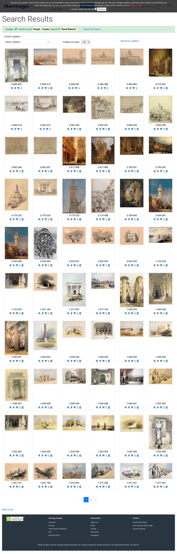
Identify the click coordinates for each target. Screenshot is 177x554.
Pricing (51, 525)
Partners (52, 522)
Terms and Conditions (58, 529)
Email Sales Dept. (140, 522)
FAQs (93, 525)
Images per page (71, 42)
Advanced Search (92, 29)
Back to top (7, 509)
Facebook (95, 532)
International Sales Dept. (143, 525)
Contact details (139, 529)
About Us (94, 522)
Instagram (95, 535)
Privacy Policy (54, 535)
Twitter (93, 529)
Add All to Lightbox (129, 41)
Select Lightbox (12, 42)
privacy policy (136, 4)
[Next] (95, 499)
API (50, 532)
